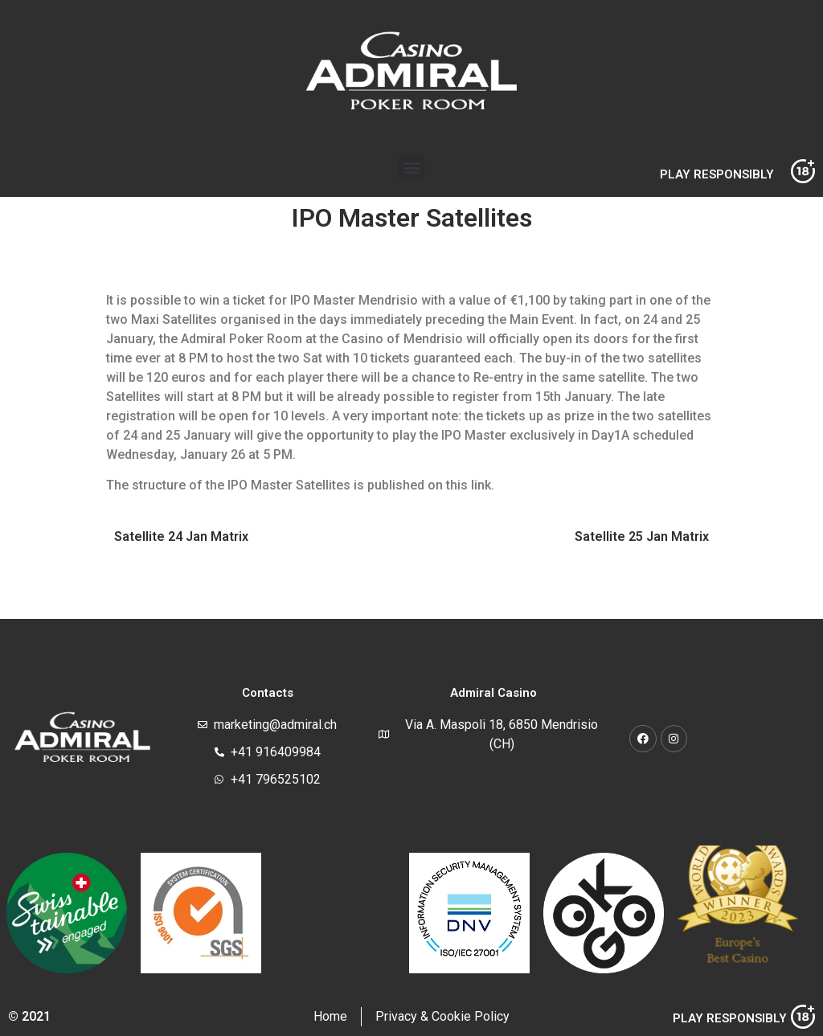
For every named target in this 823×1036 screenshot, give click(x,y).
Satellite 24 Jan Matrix (181, 536)
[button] (412, 167)
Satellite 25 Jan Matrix (642, 536)
